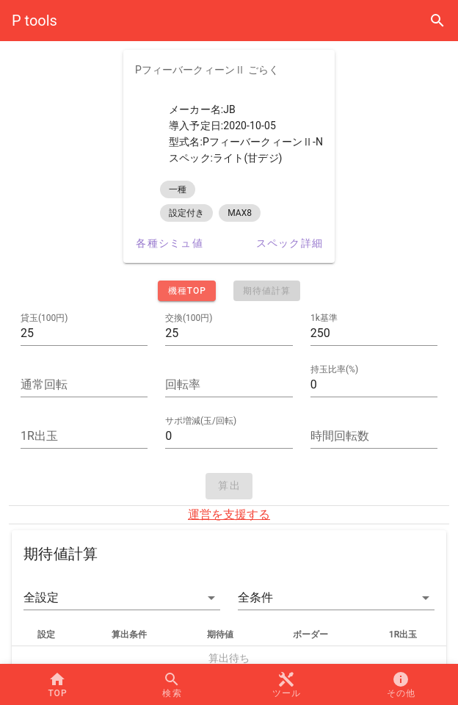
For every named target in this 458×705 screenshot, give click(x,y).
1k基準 (324, 318)
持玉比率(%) (334, 369)
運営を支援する (229, 514)
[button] (121, 598)
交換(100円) (189, 318)
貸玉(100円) (44, 318)
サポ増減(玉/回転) (200, 421)
